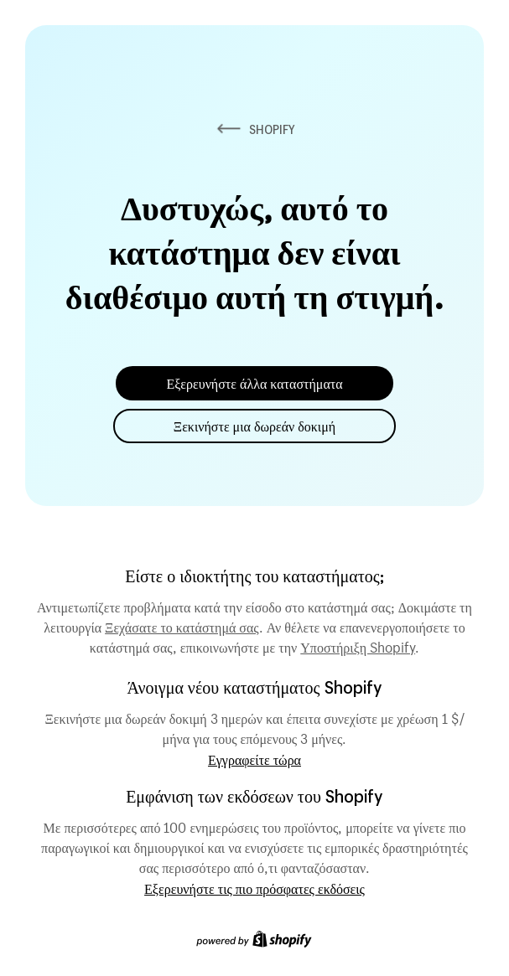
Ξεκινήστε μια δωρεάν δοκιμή (254, 426)
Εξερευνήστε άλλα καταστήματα (254, 383)
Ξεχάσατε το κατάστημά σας (182, 625)
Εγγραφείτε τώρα (254, 759)
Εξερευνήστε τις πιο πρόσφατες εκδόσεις (254, 888)
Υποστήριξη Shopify (357, 645)
